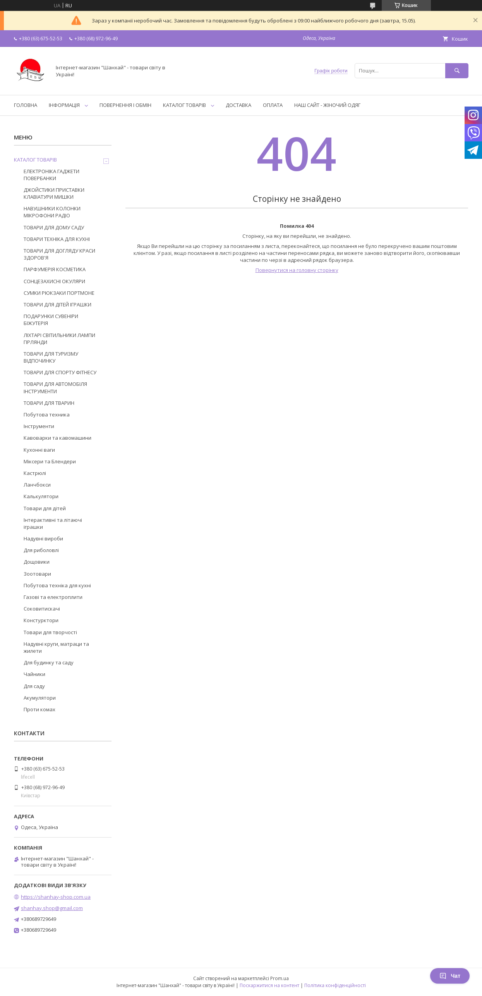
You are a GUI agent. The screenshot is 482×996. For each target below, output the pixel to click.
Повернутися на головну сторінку (297, 270)
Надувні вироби (43, 538)
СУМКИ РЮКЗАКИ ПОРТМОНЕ (59, 292)
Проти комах (39, 709)
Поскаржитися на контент (269, 985)
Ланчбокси (37, 484)
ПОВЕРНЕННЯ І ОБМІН (125, 104)
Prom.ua (279, 978)
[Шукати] (456, 70)
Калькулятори (41, 496)
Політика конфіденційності (335, 985)
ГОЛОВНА (25, 104)
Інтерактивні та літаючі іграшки (53, 523)
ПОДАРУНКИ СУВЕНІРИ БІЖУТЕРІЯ (51, 320)
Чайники (34, 674)
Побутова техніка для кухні (57, 585)
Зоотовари (37, 573)
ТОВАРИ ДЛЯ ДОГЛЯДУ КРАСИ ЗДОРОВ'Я (59, 254)
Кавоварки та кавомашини (57, 437)
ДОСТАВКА (238, 104)
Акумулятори (40, 697)
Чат (449, 975)
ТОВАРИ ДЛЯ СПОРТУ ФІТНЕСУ (60, 372)
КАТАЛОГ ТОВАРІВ (184, 104)
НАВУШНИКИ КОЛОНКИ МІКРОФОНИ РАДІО (52, 212)
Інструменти (39, 426)
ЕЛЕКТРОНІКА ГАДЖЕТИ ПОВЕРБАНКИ (51, 175)
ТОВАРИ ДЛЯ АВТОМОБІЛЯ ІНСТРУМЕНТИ (55, 387)
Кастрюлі (35, 473)
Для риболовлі (41, 550)
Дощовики (37, 561)
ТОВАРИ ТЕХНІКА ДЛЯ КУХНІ (57, 239)
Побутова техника (47, 414)
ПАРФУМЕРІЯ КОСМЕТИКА (55, 269)
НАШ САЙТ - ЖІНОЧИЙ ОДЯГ (327, 104)
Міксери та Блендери (50, 461)
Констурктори (41, 620)
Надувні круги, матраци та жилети (56, 647)
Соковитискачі (42, 608)
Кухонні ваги (39, 449)
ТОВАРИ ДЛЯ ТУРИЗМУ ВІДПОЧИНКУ (51, 357)
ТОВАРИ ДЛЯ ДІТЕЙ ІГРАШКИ (57, 304)
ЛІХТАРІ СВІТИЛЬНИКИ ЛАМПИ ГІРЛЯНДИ (59, 339)
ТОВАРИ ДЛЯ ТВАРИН (49, 402)
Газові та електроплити (53, 596)
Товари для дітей (45, 508)
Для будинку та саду (49, 662)
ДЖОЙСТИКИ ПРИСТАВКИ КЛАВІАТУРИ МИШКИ (54, 193)
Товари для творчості (50, 632)
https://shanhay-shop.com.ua (56, 897)
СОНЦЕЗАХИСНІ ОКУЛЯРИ (54, 281)
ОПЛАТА (273, 104)
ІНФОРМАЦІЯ (64, 104)
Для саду (34, 686)
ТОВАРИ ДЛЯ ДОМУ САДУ (54, 227)
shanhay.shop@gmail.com (52, 908)
